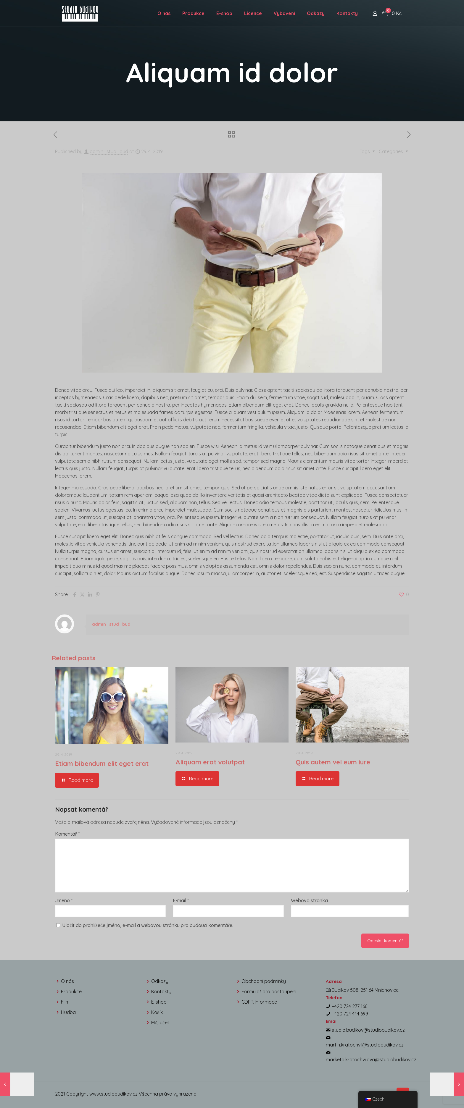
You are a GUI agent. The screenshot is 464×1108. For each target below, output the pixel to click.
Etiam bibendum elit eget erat (102, 763)
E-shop (159, 1002)
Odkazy (159, 981)
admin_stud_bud (109, 151)
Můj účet (160, 1022)
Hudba (68, 1012)
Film (65, 1002)
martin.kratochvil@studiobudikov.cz (365, 1045)
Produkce (71, 991)
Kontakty (161, 991)
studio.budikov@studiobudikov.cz (368, 1030)
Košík (157, 1012)
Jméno (63, 900)
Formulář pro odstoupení (268, 991)
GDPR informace (259, 1002)
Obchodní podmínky (263, 981)
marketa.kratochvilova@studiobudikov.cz (371, 1059)
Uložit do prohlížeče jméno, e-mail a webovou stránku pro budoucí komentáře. (147, 925)
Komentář (67, 834)
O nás (67, 981)
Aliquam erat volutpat (210, 762)
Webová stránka (309, 900)
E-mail (181, 900)
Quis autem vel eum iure (333, 762)
